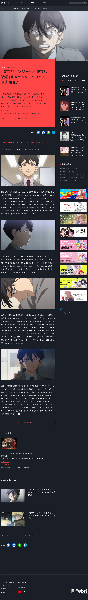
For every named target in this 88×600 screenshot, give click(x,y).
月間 (76, 80)
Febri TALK (18, 3)
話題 (82, 177)
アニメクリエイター (65, 174)
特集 (7, 8)
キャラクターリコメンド (9, 118)
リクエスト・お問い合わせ (8, 582)
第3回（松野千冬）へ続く (28, 422)
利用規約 (3, 589)
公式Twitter (5, 464)
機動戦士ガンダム (74, 177)
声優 (76, 168)
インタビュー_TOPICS (66, 168)
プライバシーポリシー (7, 585)
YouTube (24, 592)
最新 (62, 80)
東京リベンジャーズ (22, 118)
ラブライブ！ (74, 180)
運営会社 (3, 592)
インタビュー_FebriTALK (67, 171)
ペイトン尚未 (64, 180)
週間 (69, 80)
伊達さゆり (63, 177)
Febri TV (45, 3)
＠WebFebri (24, 587)
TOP (2, 8)
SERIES (59, 3)
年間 (83, 80)
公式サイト (5, 462)
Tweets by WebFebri (66, 313)
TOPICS (32, 3)
